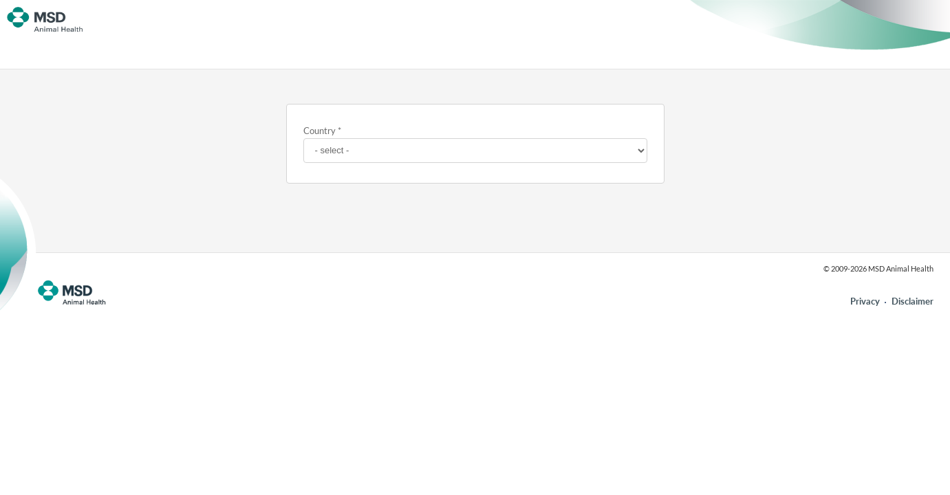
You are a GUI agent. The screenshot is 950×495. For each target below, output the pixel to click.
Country (319, 130)
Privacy (865, 301)
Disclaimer (912, 301)
